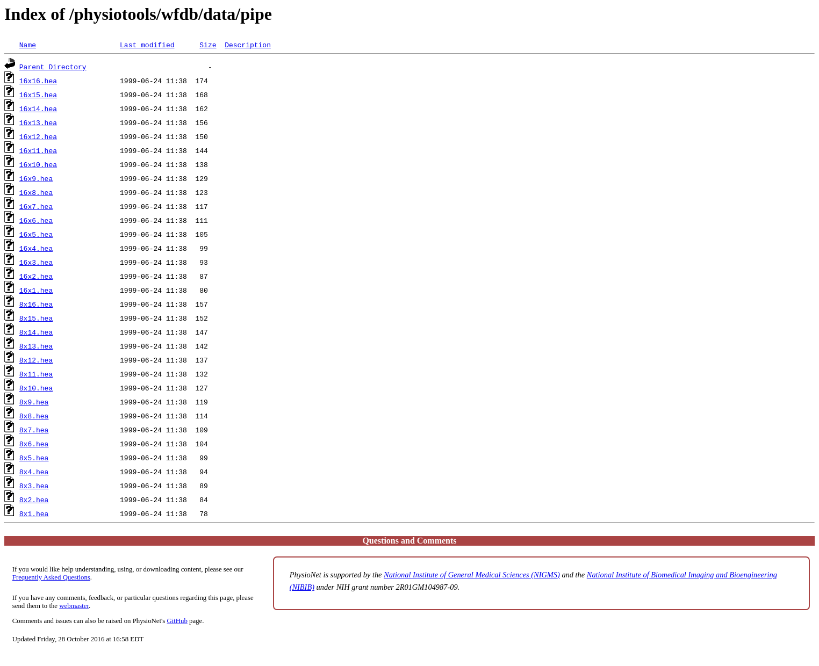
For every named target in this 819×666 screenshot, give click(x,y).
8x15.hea (36, 318)
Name (27, 44)
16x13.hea (38, 122)
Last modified (147, 44)
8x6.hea (34, 443)
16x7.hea (36, 206)
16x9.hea (36, 178)
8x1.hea (34, 513)
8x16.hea (36, 304)
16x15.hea (38, 94)
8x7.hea (34, 430)
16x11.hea (38, 150)
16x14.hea (38, 108)
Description (248, 44)
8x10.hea (36, 388)
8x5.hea (34, 457)
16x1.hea (36, 290)
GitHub (177, 621)
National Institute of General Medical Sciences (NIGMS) (472, 574)
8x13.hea (36, 346)
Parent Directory (53, 66)
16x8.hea (36, 192)
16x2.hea (36, 276)
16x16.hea (38, 80)
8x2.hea (34, 499)
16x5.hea (36, 234)
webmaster (74, 606)
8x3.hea (34, 485)
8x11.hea (36, 374)
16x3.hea (36, 262)
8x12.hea (36, 360)
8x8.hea (34, 416)
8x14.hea (36, 332)
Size (207, 44)
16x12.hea (38, 136)
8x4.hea (34, 471)
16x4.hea (36, 248)
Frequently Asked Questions (51, 577)
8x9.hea (34, 402)
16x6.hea (36, 220)
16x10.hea (38, 164)
